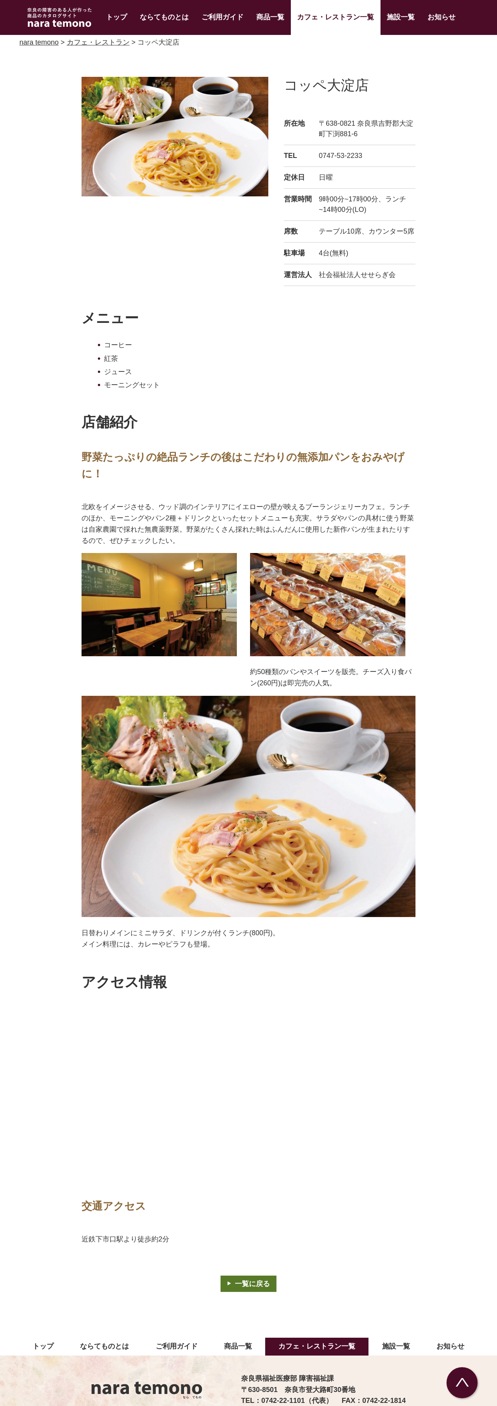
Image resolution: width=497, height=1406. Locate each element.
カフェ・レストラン (98, 42)
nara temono (39, 42)
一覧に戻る (252, 1284)
